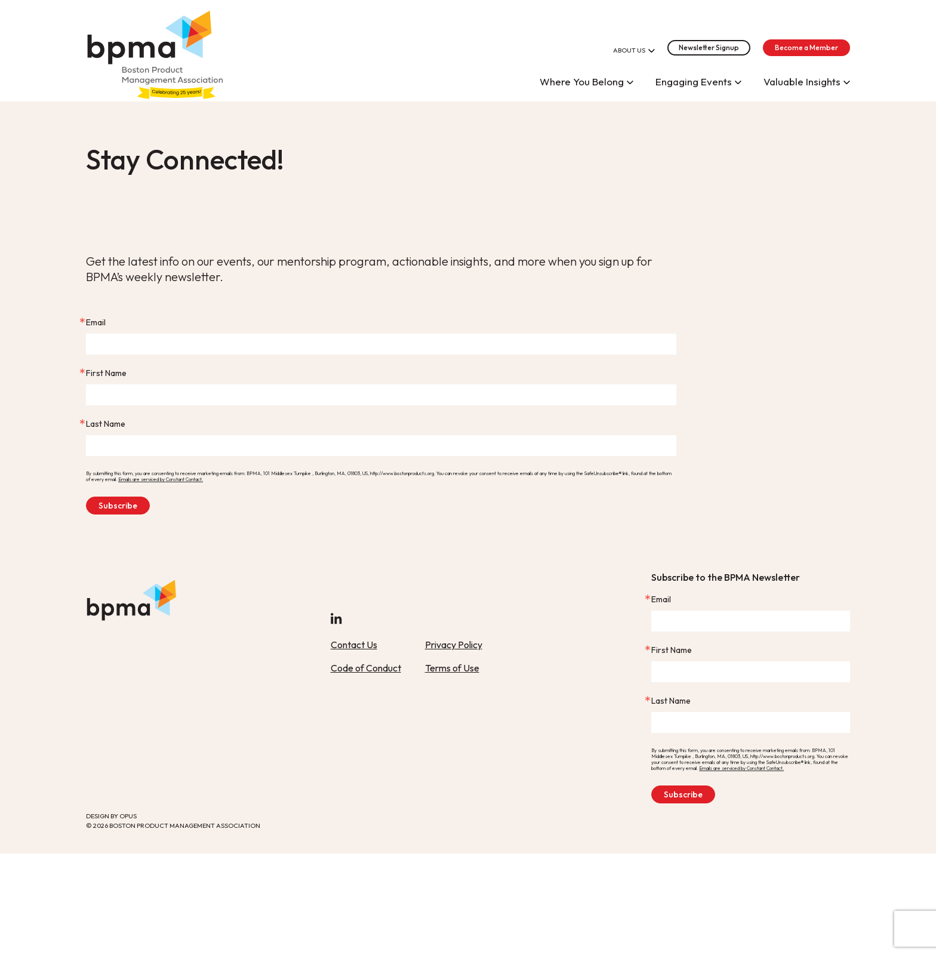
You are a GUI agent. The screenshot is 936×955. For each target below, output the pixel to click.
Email (96, 322)
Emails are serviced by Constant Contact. (160, 479)
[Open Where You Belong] (630, 81)
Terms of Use (452, 668)
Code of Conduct (366, 668)
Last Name (105, 424)
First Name (106, 373)
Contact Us (354, 645)
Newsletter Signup (709, 47)
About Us (629, 50)
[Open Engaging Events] (738, 81)
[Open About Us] (651, 50)
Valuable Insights (801, 81)
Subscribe (117, 505)
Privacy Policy (453, 645)
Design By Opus (111, 816)
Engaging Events (693, 81)
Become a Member (806, 47)
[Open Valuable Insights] (846, 81)
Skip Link (86, 96)
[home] (155, 50)
